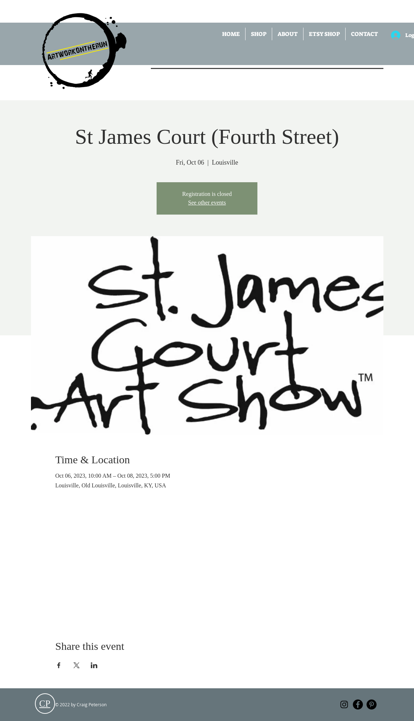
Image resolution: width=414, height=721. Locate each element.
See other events (207, 202)
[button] (259, 34)
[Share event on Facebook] (58, 665)
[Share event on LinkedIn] (94, 665)
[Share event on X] (76, 665)
